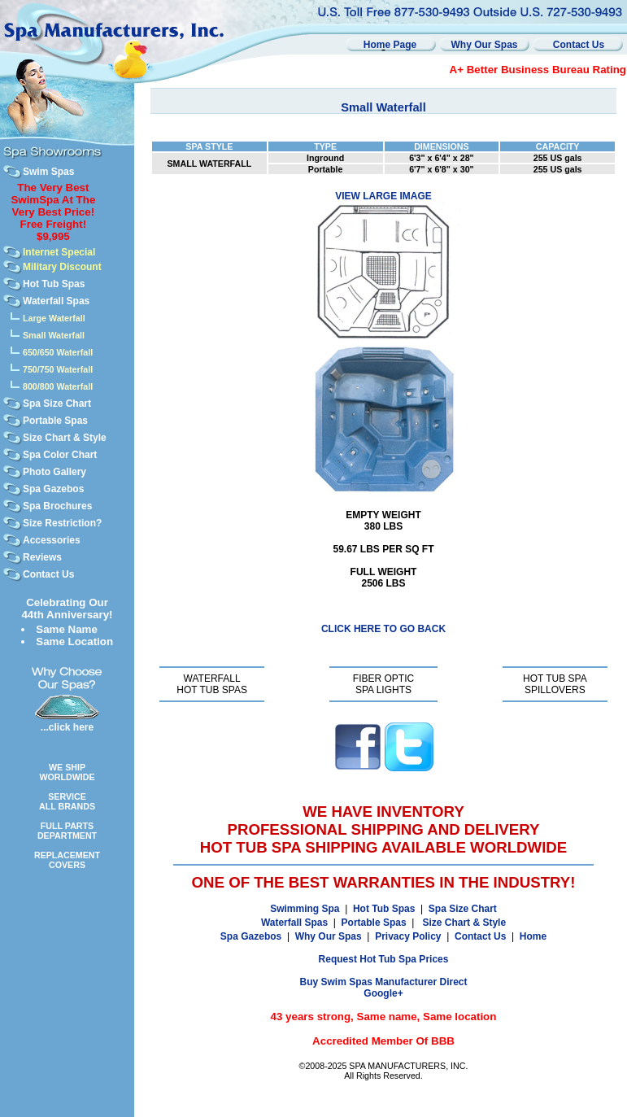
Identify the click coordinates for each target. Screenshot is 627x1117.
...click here (67, 727)
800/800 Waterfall (58, 386)
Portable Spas (55, 420)
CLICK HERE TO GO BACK (383, 629)
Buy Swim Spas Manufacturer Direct (383, 982)
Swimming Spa (304, 908)
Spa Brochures (57, 506)
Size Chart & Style (65, 437)
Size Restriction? (62, 523)
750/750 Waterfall (58, 369)
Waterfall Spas (56, 301)
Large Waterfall (54, 318)
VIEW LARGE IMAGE (383, 196)
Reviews (42, 557)
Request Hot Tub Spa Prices (384, 959)
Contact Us (578, 44)
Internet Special (59, 252)
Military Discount (62, 267)
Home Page (390, 44)
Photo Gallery (54, 472)
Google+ (383, 993)
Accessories (52, 540)
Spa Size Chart (57, 403)
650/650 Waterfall (58, 352)
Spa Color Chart (60, 454)
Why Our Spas (484, 44)
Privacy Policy (408, 936)
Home (533, 936)
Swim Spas (48, 171)
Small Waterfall (54, 335)
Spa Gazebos (53, 489)
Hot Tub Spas (54, 284)
